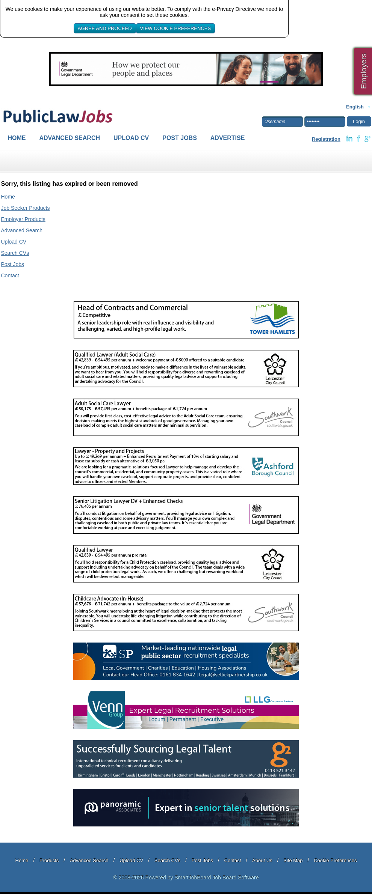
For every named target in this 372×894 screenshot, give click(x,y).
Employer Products (23, 219)
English (355, 107)
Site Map (292, 860)
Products (49, 860)
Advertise (227, 138)
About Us (262, 860)
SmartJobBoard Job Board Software (216, 877)
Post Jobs (179, 138)
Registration (326, 139)
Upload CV (131, 138)
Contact (10, 275)
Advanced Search (69, 138)
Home (17, 138)
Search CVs (15, 253)
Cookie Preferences (335, 860)
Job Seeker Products (25, 208)
